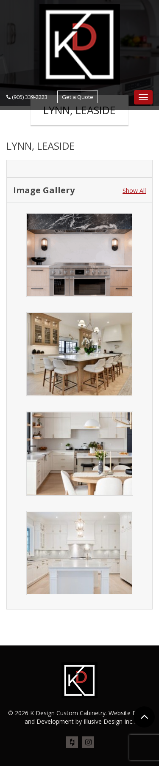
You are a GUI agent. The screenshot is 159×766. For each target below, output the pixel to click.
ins (88, 742)
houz (72, 742)
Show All (134, 191)
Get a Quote (77, 97)
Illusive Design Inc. (109, 721)
